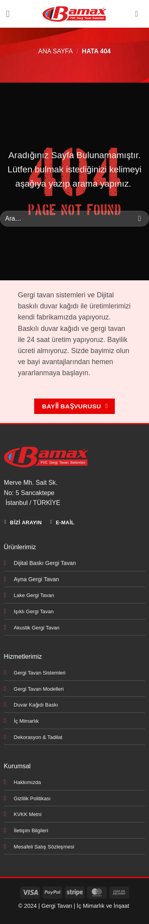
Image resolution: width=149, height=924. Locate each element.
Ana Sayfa (55, 51)
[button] (10, 13)
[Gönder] (139, 219)
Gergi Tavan (56, 906)
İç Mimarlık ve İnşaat (103, 906)
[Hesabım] (139, 14)
